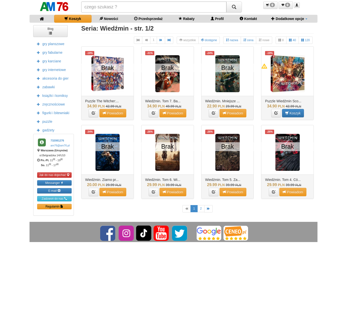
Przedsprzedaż (148, 19)
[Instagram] (126, 233)
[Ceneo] (235, 233)
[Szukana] (153, 7)
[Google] (209, 233)
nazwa (232, 40)
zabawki (44, 86)
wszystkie (187, 40)
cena (248, 40)
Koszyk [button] (293, 113)
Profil (217, 19)
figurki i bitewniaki (51, 112)
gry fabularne (48, 52)
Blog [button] (50, 30)
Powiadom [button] (113, 113)
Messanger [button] (54, 183)
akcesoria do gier (51, 78)
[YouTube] (161, 233)
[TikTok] (143, 233)
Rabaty (187, 19)
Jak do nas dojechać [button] (54, 175)
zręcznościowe (49, 104)
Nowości (108, 19)
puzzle (43, 121)
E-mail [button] (54, 191)
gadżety (44, 130)
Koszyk (72, 19)
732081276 (57, 140)
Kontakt (248, 19)
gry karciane (47, 61)
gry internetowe (50, 69)
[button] (270, 5)
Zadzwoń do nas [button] (54, 198)
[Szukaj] (234, 7)
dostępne (209, 40)
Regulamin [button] (54, 206)
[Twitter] (180, 233)
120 (305, 40)
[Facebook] (108, 233)
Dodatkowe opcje (289, 19)
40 (292, 40)
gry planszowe (49, 43)
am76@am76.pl (60, 145)
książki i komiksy (51, 95)
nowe (264, 40)
